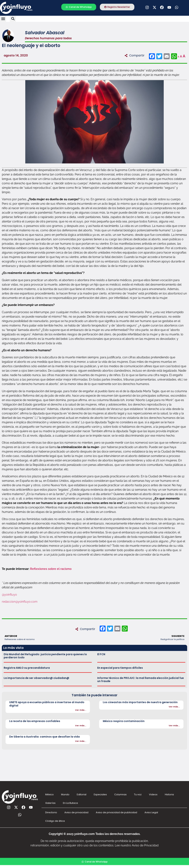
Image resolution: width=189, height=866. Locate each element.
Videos (153, 794)
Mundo (65, 794)
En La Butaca (70, 803)
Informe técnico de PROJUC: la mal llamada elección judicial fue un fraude (140, 679)
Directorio (51, 812)
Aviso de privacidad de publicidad (116, 812)
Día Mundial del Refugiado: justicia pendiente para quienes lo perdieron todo (45, 655)
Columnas (120, 794)
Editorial (81, 794)
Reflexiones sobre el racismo (51, 569)
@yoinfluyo (9, 594)
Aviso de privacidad (76, 812)
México (49, 794)
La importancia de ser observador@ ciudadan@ (36, 678)
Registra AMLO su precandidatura (27, 668)
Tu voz (138, 794)
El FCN (101, 654)
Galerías (50, 803)
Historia (169, 794)
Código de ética (55, 821)
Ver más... (80, 709)
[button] (3, 19)
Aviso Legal (151, 812)
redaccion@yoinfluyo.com (19, 601)
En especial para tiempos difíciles (120, 668)
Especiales (100, 794)
